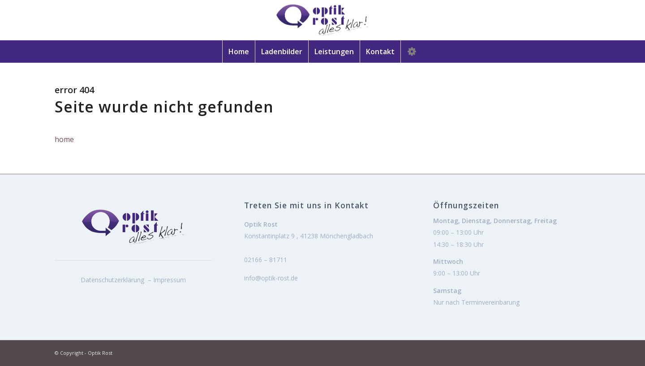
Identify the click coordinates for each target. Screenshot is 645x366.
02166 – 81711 (265, 259)
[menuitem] (238, 51)
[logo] (322, 20)
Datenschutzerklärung (112, 280)
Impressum (169, 280)
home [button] (64, 139)
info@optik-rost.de (271, 278)
